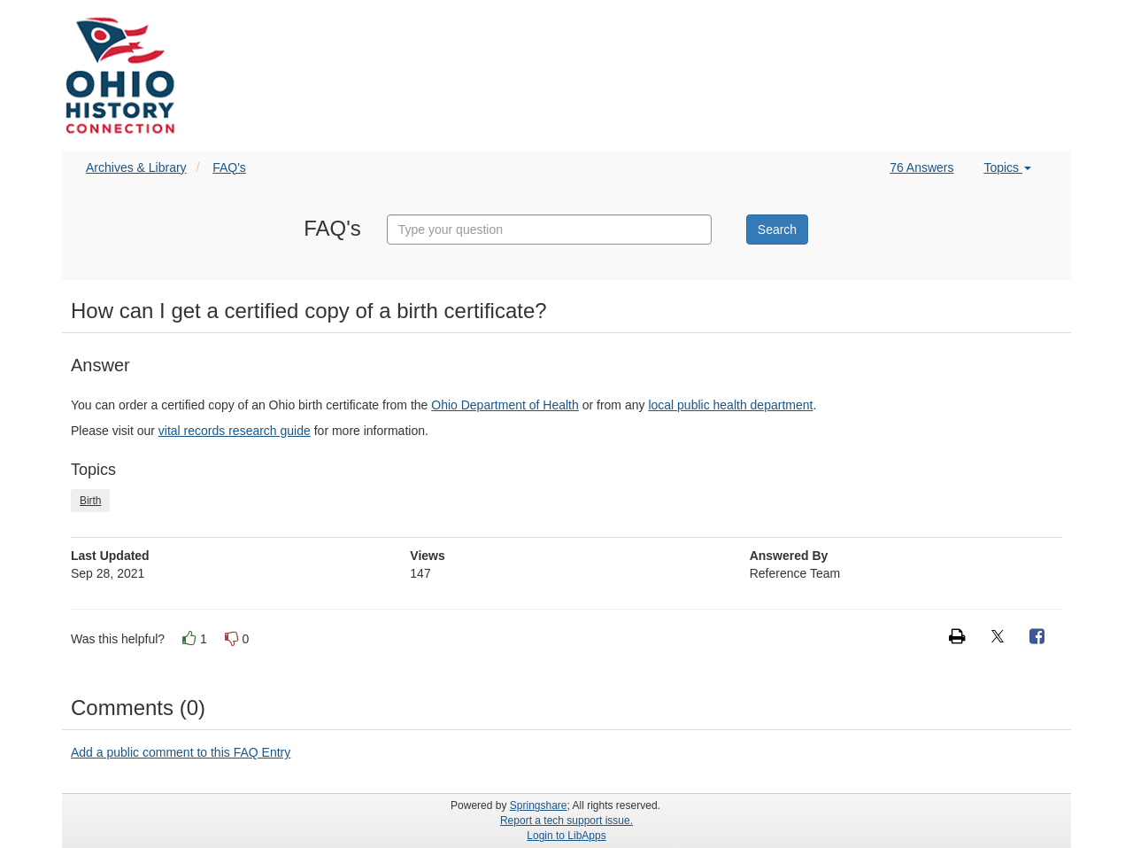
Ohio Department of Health (505, 405)
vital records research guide (234, 431)
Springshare (538, 805)
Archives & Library (136, 167)
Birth (90, 500)
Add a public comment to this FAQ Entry (180, 752)
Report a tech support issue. (566, 820)
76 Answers (921, 167)
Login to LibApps (566, 835)
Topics (1007, 167)
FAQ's (229, 167)
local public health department (730, 405)
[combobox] (550, 229)
